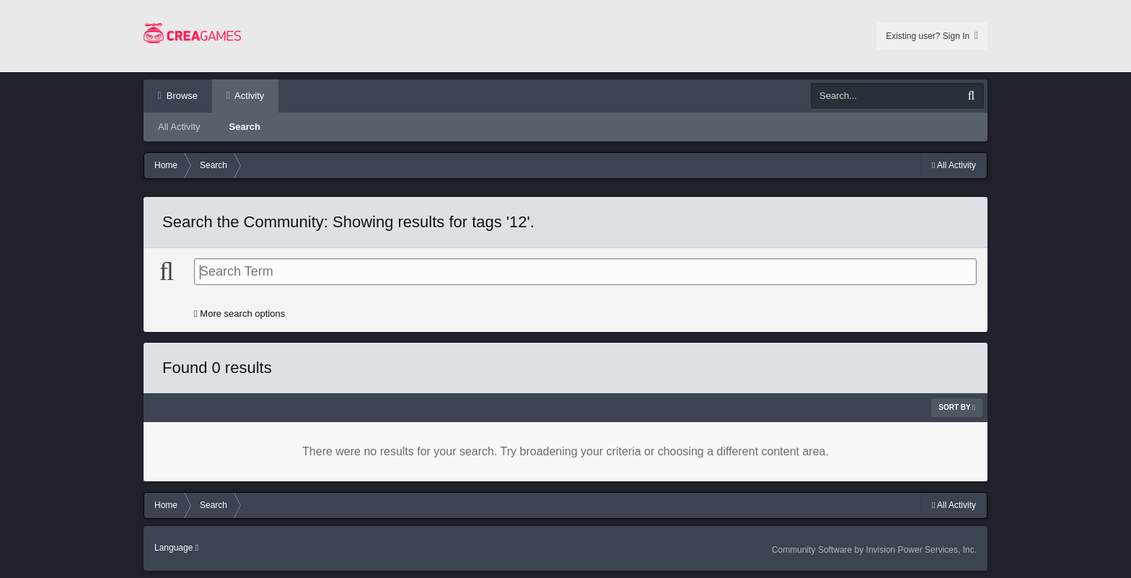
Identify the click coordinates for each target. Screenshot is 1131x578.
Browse (181, 95)
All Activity (179, 126)
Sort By (956, 407)
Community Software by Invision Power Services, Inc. (874, 550)
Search (244, 126)
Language (176, 548)
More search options (239, 313)
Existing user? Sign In (932, 36)
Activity (248, 95)
